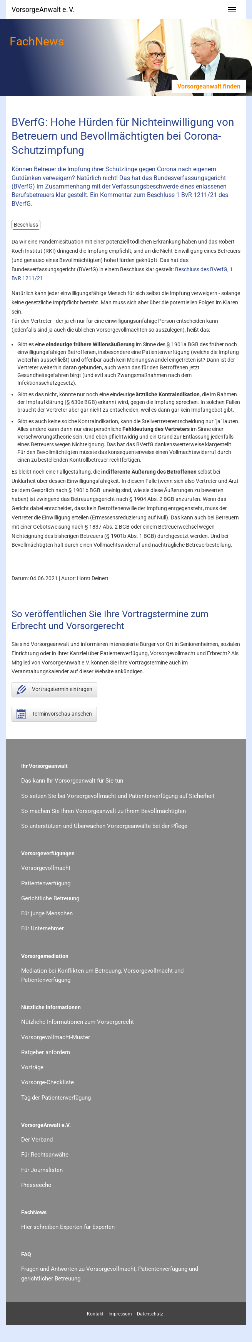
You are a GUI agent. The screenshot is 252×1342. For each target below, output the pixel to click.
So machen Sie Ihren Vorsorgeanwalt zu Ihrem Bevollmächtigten (103, 811)
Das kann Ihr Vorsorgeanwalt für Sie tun (72, 780)
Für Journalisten (42, 1170)
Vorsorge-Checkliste (47, 1082)
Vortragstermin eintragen (54, 689)
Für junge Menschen (47, 913)
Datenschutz (150, 1314)
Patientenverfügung (45, 883)
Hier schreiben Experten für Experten (68, 1226)
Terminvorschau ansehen (54, 714)
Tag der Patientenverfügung (56, 1097)
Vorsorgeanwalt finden (208, 86)
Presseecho (36, 1185)
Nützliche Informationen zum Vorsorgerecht (77, 1021)
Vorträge (32, 1067)
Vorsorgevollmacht (45, 868)
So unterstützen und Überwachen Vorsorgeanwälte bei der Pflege (104, 826)
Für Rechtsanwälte (44, 1154)
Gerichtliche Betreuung (50, 898)
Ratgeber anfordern (45, 1052)
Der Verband (37, 1139)
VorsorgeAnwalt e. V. (43, 9)
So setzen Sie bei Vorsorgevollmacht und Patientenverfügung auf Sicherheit (118, 796)
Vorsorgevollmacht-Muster (55, 1037)
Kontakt (95, 1314)
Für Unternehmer (42, 928)
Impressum (120, 1314)
